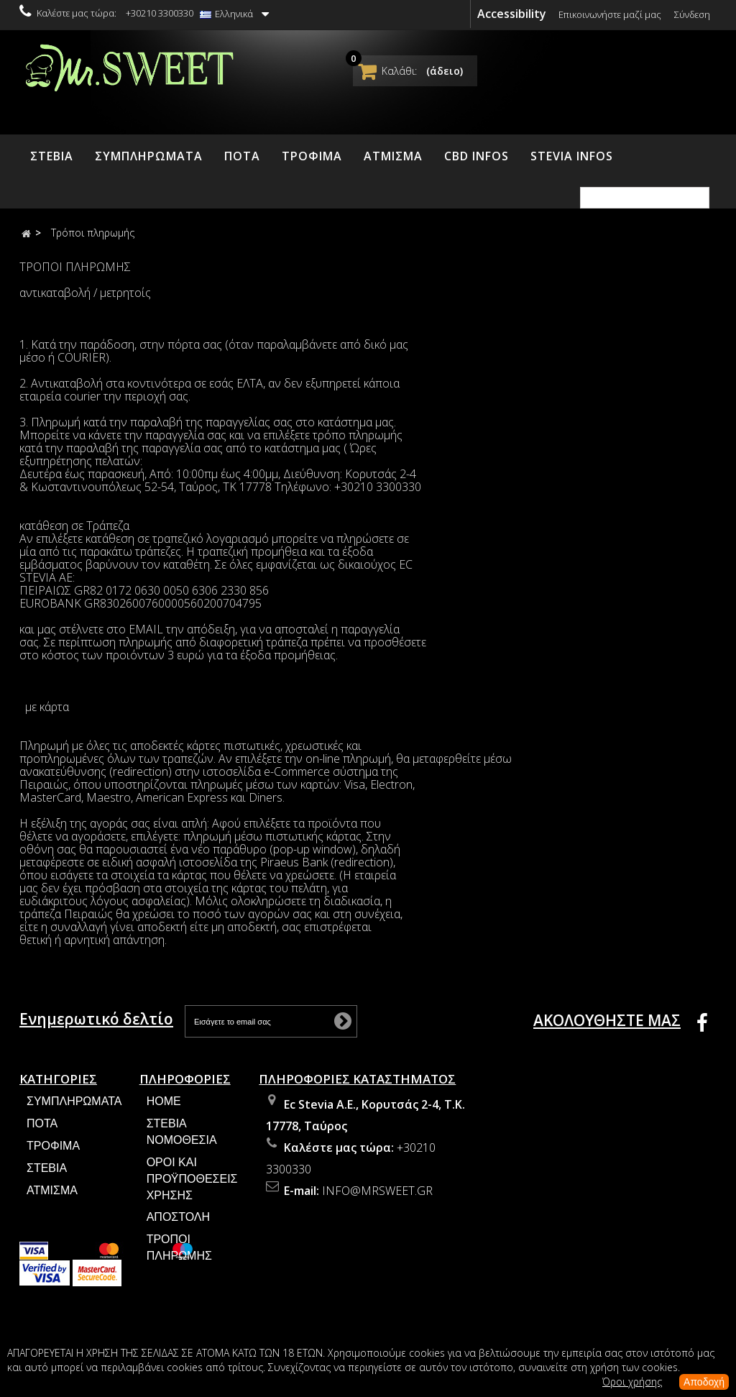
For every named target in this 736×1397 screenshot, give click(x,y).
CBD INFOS (476, 156)
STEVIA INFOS (571, 156)
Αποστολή (178, 1224)
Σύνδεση (692, 14)
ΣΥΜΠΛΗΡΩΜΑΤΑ (149, 156)
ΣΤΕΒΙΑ (51, 156)
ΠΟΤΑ (242, 156)
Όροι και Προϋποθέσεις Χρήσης (192, 1185)
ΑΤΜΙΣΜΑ (393, 156)
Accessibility (511, 14)
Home (164, 1108)
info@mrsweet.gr (377, 1198)
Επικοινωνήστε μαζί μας (609, 14)
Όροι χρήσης (632, 1381)
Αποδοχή (704, 1382)
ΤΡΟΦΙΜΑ (312, 156)
